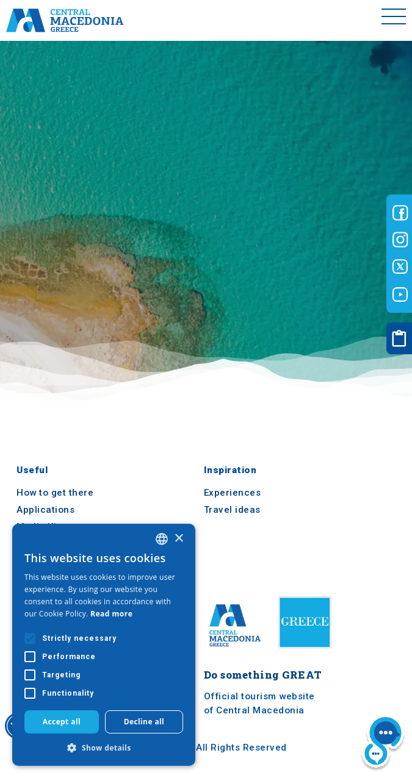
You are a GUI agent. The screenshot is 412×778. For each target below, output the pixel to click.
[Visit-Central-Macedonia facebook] (400, 213)
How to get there (54, 492)
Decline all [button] (144, 721)
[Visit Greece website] (307, 652)
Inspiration (230, 470)
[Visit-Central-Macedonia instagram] (400, 240)
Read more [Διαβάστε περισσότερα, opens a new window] (111, 613)
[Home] (64, 20)
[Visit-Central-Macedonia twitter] (400, 267)
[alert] (103, 645)
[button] (103, 747)
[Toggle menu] (393, 21)
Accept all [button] (62, 721)
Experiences (232, 492)
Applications (45, 509)
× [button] (178, 538)
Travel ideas (232, 509)
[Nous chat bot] (383, 743)
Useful (32, 470)
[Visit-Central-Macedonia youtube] (400, 294)
